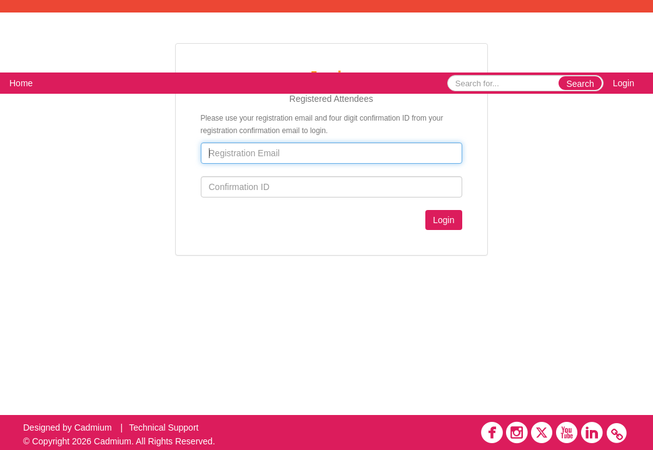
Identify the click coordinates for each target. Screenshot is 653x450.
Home (21, 83)
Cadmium (93, 427)
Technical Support (163, 427)
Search (580, 84)
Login (623, 83)
